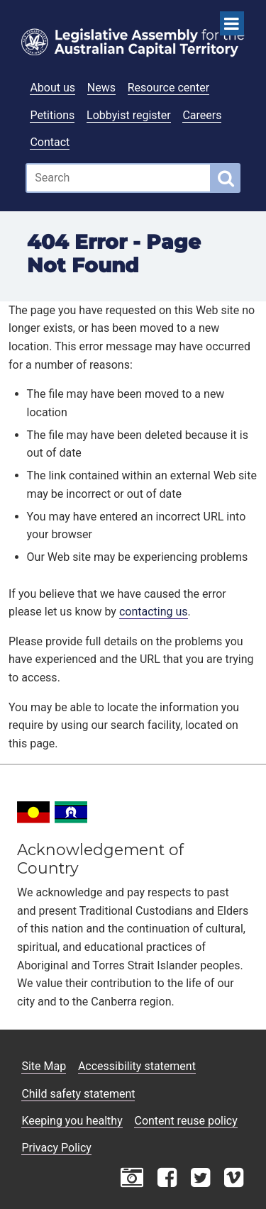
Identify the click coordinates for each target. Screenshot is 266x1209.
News (101, 87)
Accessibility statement (137, 1066)
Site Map (43, 1066)
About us (52, 87)
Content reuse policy (185, 1120)
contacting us (153, 611)
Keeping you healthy (71, 1120)
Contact (50, 142)
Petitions (52, 115)
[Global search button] (225, 178)
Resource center (168, 87)
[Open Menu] (232, 23)
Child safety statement (78, 1094)
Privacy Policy (56, 1147)
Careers (201, 115)
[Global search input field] (118, 178)
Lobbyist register (129, 115)
